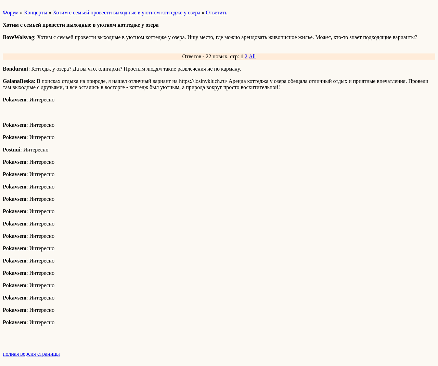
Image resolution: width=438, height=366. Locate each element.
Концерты (35, 12)
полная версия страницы (31, 354)
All (252, 56)
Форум (10, 12)
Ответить (216, 12)
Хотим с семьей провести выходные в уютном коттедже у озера (126, 12)
